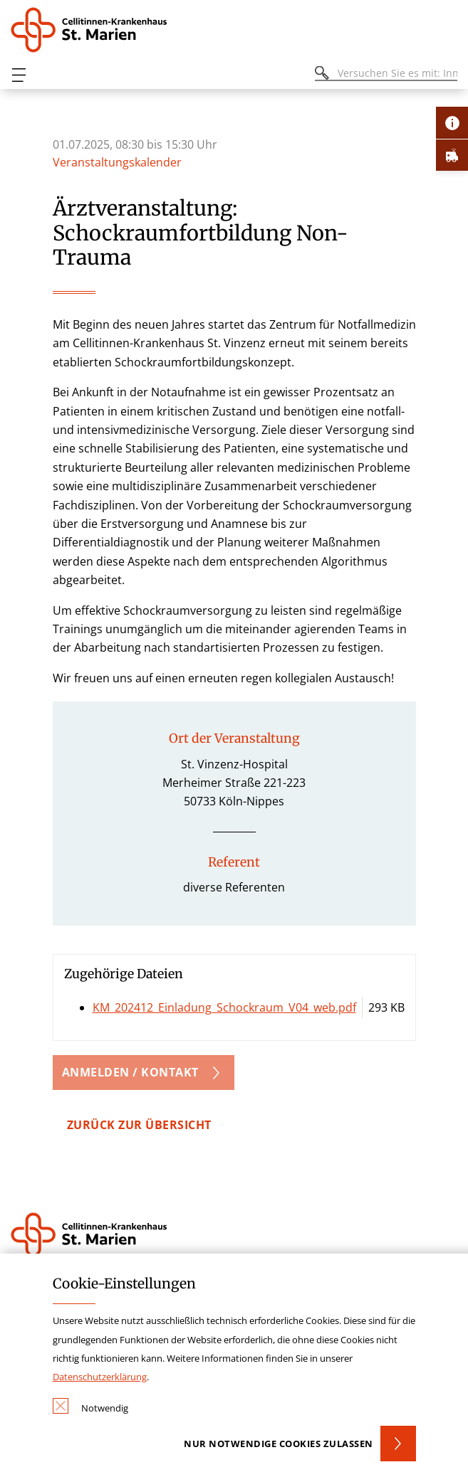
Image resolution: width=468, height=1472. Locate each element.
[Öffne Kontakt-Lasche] (452, 123)
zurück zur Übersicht (139, 1125)
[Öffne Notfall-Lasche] (452, 155)
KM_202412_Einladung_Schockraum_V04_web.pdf (224, 1007)
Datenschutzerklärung (100, 1376)
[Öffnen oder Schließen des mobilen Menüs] (18, 75)
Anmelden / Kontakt (130, 1072)
